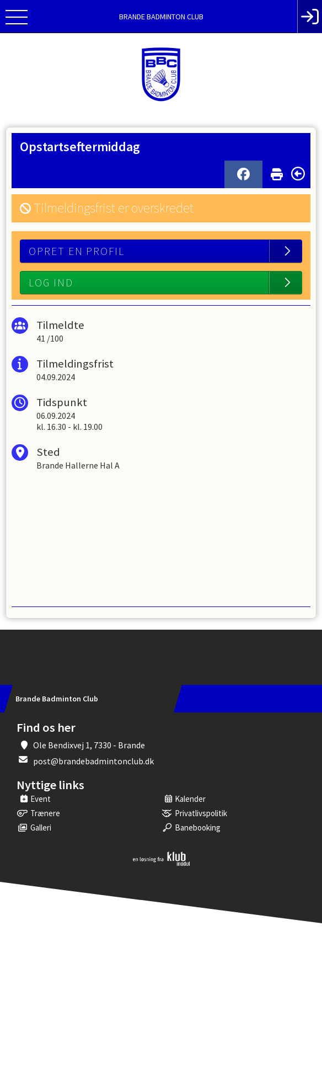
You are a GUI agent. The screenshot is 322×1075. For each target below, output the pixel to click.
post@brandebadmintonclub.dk (93, 761)
